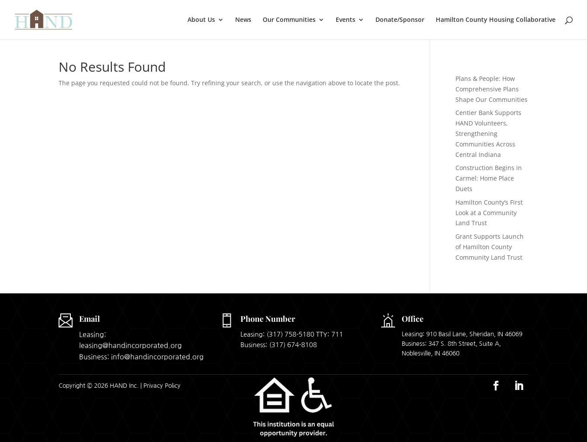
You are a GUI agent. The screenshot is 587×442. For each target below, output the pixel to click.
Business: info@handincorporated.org (141, 356)
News (243, 20)
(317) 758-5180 (290, 334)
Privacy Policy (162, 386)
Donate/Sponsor (399, 20)
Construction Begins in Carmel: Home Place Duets (488, 178)
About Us (201, 20)
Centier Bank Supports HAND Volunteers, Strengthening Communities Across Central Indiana (488, 133)
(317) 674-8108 (293, 344)
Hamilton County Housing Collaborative (496, 20)
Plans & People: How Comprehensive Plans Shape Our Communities (491, 89)
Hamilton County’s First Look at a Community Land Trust (489, 212)
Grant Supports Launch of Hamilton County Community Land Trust (489, 246)
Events (345, 20)
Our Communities (289, 20)
